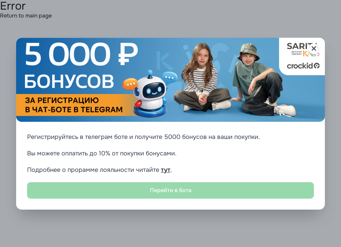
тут (165, 170)
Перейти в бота (170, 190)
